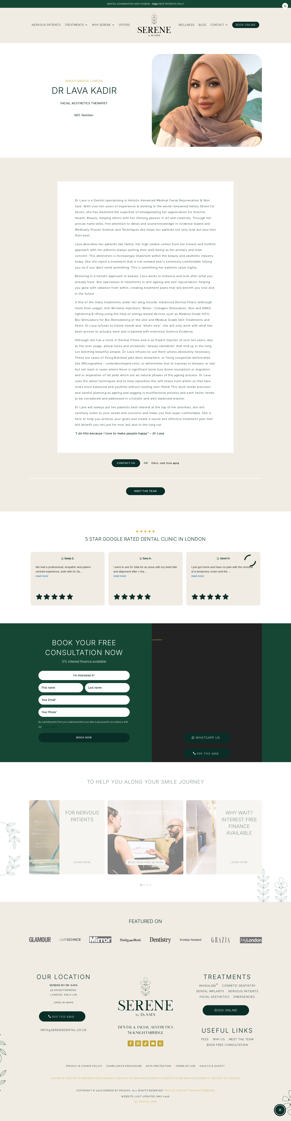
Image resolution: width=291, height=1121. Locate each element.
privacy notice (49, 727)
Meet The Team (145, 491)
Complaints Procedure (124, 1066)
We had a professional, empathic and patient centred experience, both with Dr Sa (68, 593)
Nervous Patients (46, 24)
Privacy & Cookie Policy (84, 1066)
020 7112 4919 (208, 753)
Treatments (74, 24)
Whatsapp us (208, 737)
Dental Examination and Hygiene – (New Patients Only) (145, 3)
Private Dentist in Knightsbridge (189, 1090)
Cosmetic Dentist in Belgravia (171, 1078)
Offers (124, 24)
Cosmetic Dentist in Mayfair (123, 1078)
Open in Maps (64, 1002)
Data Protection (158, 1066)
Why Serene (101, 24)
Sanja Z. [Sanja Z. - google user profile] (69, 580)
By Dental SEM (145, 1101)
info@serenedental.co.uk (64, 1030)
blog (202, 24)
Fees (205, 1039)
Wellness (186, 24)
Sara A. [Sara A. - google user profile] (147, 580)
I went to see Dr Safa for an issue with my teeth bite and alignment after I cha (145, 593)
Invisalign (208, 985)
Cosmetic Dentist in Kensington (75, 1078)
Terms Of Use (186, 1066)
